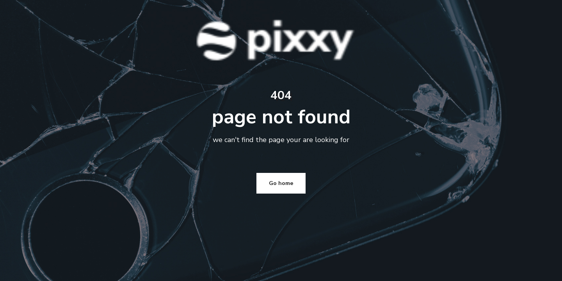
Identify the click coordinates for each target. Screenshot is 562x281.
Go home (281, 115)
